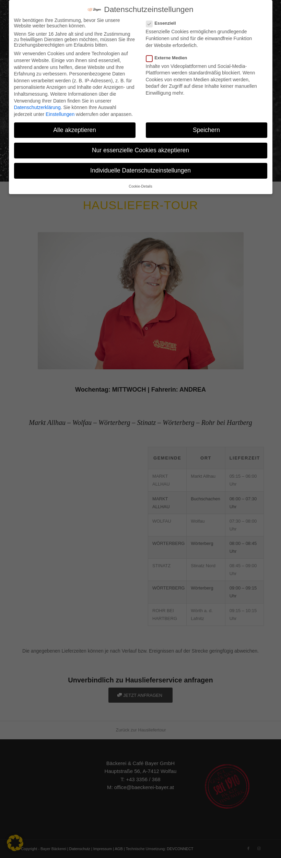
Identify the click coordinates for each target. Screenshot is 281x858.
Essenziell (164, 23)
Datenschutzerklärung (37, 107)
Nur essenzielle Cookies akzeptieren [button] (140, 150)
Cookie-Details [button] (140, 186)
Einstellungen (60, 114)
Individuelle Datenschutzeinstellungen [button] (140, 170)
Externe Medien (169, 57)
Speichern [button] (206, 130)
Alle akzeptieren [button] (74, 130)
